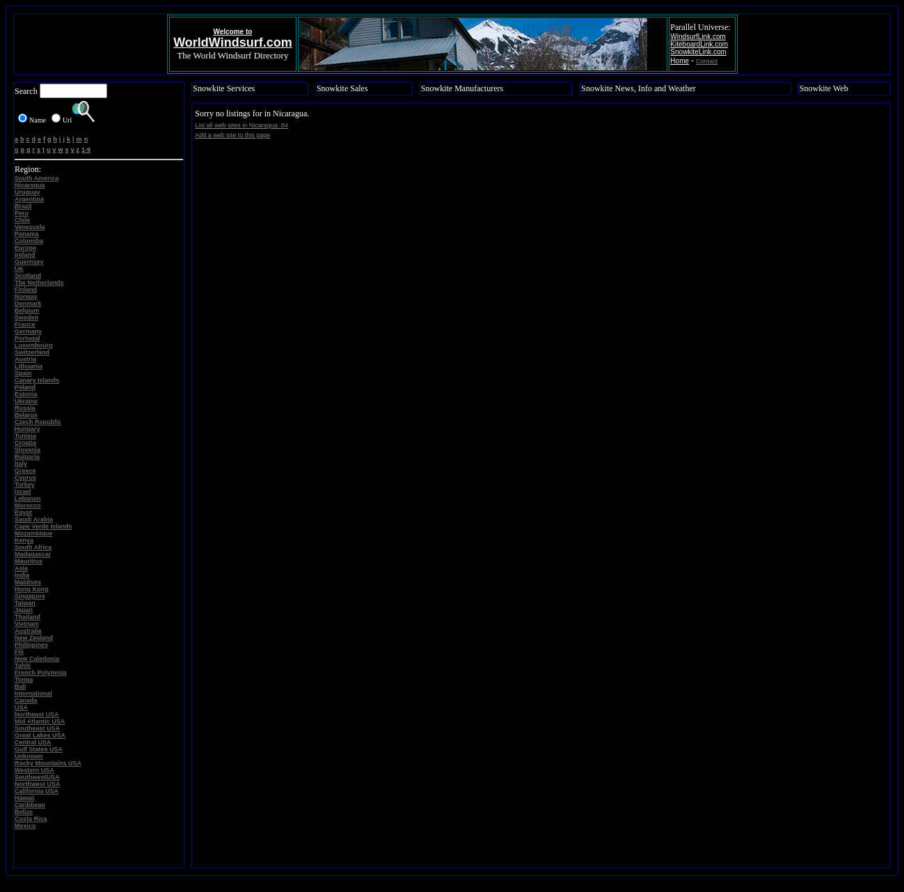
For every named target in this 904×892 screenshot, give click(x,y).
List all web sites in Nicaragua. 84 (241, 125)
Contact (706, 61)
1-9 (85, 149)
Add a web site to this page (232, 135)
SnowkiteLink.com (698, 52)
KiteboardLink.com (699, 44)
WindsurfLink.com (697, 36)
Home (679, 61)
